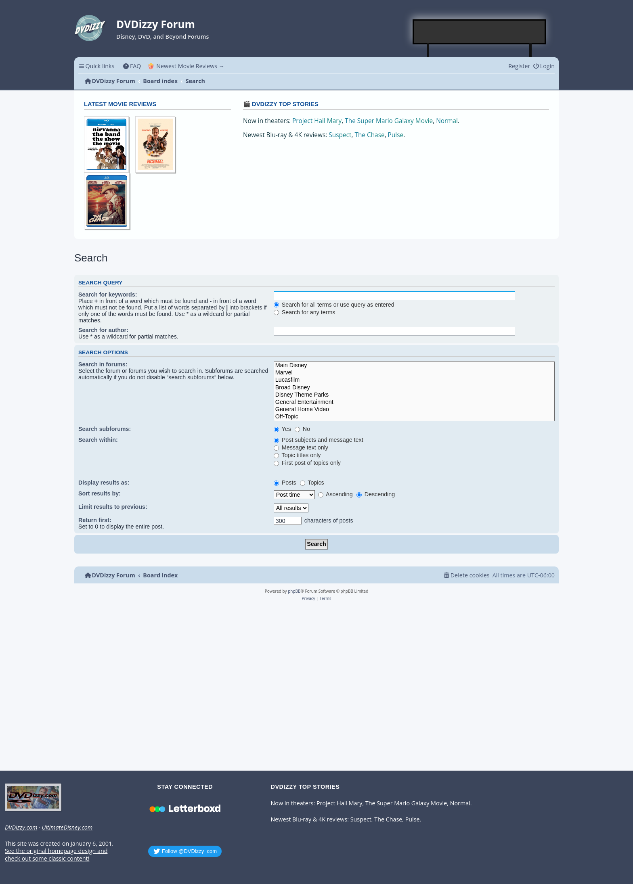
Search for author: (103, 330)
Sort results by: (99, 493)
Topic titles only (297, 455)
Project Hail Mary (317, 121)
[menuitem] (132, 66)
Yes (282, 429)
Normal (447, 121)
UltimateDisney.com (67, 827)
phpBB (294, 591)
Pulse (396, 135)
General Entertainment (414, 402)
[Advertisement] (479, 32)
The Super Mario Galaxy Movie (389, 121)
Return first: (94, 520)
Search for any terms (304, 312)
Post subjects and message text (318, 440)
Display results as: (103, 482)
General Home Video (414, 409)
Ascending (335, 494)
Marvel (414, 372)
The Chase (369, 135)
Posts (285, 482)
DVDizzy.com (21, 827)
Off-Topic (414, 416)
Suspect (340, 135)
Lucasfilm (414, 380)
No (302, 429)
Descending (375, 494)
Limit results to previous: (112, 507)
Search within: (98, 440)
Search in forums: (103, 364)
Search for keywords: (107, 294)
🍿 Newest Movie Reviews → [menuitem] (185, 66)
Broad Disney (414, 387)
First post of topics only (307, 463)
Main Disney (414, 365)
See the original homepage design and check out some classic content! (56, 854)
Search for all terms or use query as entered (334, 304)
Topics (312, 482)
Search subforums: (104, 429)
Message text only (301, 447)
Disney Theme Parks (414, 395)
